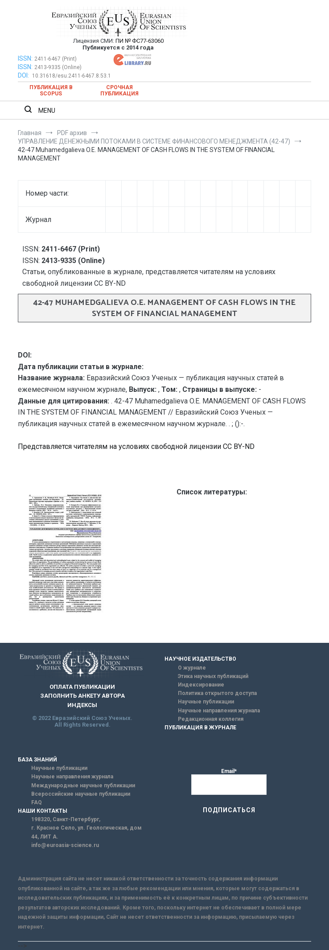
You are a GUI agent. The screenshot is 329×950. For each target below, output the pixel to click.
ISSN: (25, 58)
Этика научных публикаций (213, 676)
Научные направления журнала (219, 710)
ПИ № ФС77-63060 (139, 40)
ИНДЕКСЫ (82, 705)
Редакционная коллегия (210, 719)
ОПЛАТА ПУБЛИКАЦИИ (82, 686)
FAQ (36, 802)
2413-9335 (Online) (58, 67)
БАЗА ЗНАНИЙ (37, 760)
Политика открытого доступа (217, 693)
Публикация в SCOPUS (51, 90)
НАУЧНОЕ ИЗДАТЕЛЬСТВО (200, 659)
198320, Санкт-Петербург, (65, 819)
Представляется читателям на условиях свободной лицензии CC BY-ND (136, 446)
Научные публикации (206, 702)
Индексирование (201, 685)
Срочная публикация (119, 90)
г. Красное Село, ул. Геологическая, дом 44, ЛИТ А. (86, 832)
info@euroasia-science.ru (65, 845)
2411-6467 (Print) (55, 59)
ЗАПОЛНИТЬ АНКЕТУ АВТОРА (82, 695)
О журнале (192, 668)
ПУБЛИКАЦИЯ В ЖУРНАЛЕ (200, 727)
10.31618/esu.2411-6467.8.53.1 (71, 76)
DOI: (24, 75)
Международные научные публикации (83, 785)
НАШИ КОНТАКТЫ (42, 811)
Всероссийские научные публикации (80, 794)
